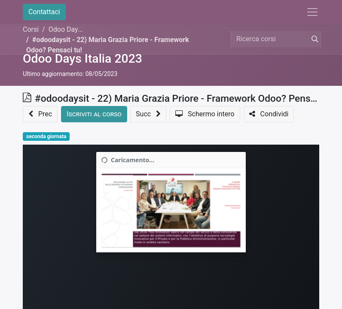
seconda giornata (46, 136)
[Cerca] (313, 39)
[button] (40, 114)
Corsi (31, 29)
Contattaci (44, 12)
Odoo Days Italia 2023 (82, 59)
